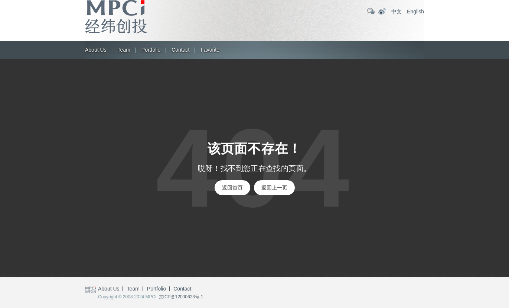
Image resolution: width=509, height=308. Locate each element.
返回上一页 (274, 188)
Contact (180, 50)
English (415, 11)
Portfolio (150, 50)
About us (96, 50)
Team (124, 50)
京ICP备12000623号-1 (181, 296)
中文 (396, 11)
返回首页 (232, 188)
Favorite (209, 50)
